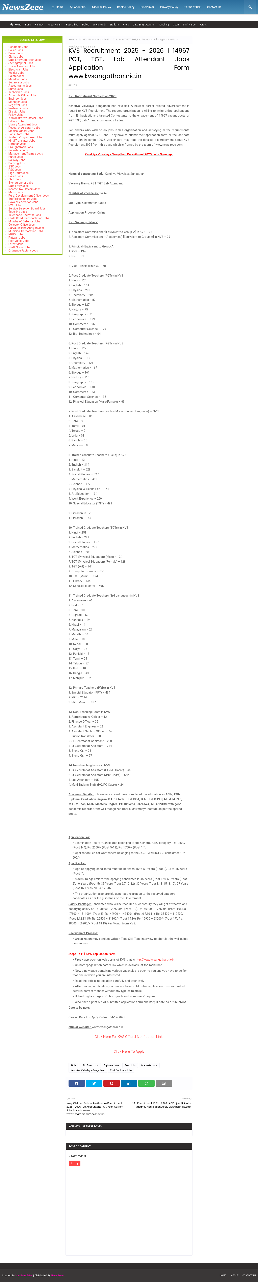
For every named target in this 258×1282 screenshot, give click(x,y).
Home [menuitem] (57, 7)
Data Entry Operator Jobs (24, 59)
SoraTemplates (24, 1275)
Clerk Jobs (15, 179)
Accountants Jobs (20, 85)
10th (79, 39)
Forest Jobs (15, 244)
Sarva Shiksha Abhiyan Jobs (26, 227)
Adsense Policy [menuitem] (101, 7)
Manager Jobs (17, 101)
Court (176, 24)
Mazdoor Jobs (17, 79)
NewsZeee (57, 1275)
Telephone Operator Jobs (24, 215)
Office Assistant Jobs (21, 66)
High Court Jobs (18, 173)
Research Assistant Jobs (24, 127)
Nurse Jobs (15, 89)
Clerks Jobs (15, 56)
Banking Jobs (17, 163)
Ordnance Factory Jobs (23, 250)
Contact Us (249, 1275)
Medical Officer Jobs (21, 131)
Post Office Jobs (18, 240)
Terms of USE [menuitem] (192, 7)
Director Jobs (16, 111)
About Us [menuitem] (77, 7)
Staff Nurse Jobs (19, 247)
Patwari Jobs (16, 237)
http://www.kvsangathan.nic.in (155, 959)
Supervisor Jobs (18, 82)
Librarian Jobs (17, 143)
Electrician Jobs (18, 69)
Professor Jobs (18, 108)
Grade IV (114, 24)
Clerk (126, 24)
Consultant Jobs (18, 134)
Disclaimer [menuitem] (147, 7)
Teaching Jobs (17, 211)
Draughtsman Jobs (20, 147)
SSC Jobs (14, 166)
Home (15, 24)
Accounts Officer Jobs (22, 95)
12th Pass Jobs (90, 1065)
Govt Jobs (130, 1065)
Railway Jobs (16, 160)
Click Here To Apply (129, 1051)
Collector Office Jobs (21, 224)
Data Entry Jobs (18, 185)
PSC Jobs (14, 169)
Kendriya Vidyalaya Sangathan (88, 1070)
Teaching (164, 24)
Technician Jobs (18, 92)
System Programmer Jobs (25, 137)
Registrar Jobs (17, 105)
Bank (28, 24)
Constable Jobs (18, 46)
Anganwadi (99, 24)
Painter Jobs (16, 76)
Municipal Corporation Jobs (25, 231)
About (234, 1275)
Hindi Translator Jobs (21, 140)
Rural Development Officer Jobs (28, 195)
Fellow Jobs (15, 114)
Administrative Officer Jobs (25, 118)
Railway (39, 24)
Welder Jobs (16, 72)
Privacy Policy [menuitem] (169, 7)
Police (85, 24)
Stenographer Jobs (20, 63)
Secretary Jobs (18, 150)
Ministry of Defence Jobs (24, 221)
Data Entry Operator (144, 24)
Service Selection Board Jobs (27, 208)
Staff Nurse (189, 24)
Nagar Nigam (55, 24)
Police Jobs (15, 50)
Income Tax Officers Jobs (24, 189)
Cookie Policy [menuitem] (125, 7)
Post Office (72, 24)
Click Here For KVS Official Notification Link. (129, 1037)
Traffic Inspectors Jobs (22, 198)
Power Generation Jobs (23, 202)
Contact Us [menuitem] (214, 7)
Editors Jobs (16, 121)
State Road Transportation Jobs (28, 218)
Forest (203, 24)
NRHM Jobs (15, 234)
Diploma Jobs (111, 1065)
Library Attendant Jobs (23, 124)
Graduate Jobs (149, 1065)
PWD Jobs (14, 205)
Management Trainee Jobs (25, 153)
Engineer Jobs (17, 98)
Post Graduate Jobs (121, 1070)
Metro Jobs (15, 192)
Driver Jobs (15, 53)
